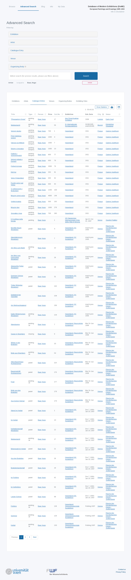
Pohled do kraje (16, 166)
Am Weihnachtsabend (18, 305)
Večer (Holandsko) (17, 178)
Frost (12, 382)
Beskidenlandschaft (18, 468)
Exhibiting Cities (81, 101)
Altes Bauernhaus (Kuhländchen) (17, 363)
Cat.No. (57, 114)
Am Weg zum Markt (18, 248)
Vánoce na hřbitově (17, 143)
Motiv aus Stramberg (18, 353)
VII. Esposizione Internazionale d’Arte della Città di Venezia (72, 220)
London (100, 119)
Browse (12, 7)
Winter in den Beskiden (15, 343)
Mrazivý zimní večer (18, 196)
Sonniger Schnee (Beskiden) (17, 276)
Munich (100, 125)
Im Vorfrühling (16, 487)
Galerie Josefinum (112, 131)
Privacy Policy (121, 572)
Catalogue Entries (38, 101)
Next (34, 537)
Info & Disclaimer (117, 12)
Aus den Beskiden (17, 458)
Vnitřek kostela (16, 201)
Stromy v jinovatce (17, 149)
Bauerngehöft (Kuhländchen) (16, 372)
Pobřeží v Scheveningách (16, 154)
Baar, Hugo (42, 119)
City (99, 114)
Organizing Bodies (65, 101)
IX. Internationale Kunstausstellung (71, 125)
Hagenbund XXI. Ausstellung (71, 410)
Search (86, 76)
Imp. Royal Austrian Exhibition (72, 119)
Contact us (122, 569)
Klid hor (13, 172)
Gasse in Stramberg (18, 334)
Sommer (14, 516)
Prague (100, 131)
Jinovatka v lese (16, 213)
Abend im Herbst (16, 411)
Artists (26, 101)
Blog (43, 7)
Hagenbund (69, 131)
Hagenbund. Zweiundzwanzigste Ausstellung (72, 506)
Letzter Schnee (16, 497)
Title (13, 114)
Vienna (100, 229)
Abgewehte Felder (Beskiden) (17, 267)
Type (30, 114)
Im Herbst (14, 420)
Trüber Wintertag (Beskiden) (16, 286)
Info (51, 7)
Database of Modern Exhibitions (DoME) (106, 7)
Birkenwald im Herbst (18, 449)
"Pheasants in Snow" (18, 119)
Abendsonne (15, 324)
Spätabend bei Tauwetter (16, 296)
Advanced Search (28, 7)
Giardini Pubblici (111, 220)
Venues (51, 101)
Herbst (13, 525)
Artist (12, 42)
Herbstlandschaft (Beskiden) (17, 430)
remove (90, 82)
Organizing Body (17, 67)
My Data (61, 7)
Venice (100, 220)
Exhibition (14, 34)
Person (40, 114)
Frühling (14, 506)
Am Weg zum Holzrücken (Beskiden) (15, 257)
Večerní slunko (16, 131)
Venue (13, 58)
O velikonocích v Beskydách (16, 190)
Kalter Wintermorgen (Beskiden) (18, 315)
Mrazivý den (15, 207)
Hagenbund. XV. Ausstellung (70, 229)
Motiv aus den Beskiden (16, 391)
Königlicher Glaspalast (110, 125)
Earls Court (110, 119)
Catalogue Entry (17, 50)
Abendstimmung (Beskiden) (16, 238)
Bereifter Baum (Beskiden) (16, 229)
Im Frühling (15, 477)
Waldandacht (15, 125)
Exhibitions (15, 101)
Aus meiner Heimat (17, 401)
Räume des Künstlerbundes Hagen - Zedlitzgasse (111, 228)
